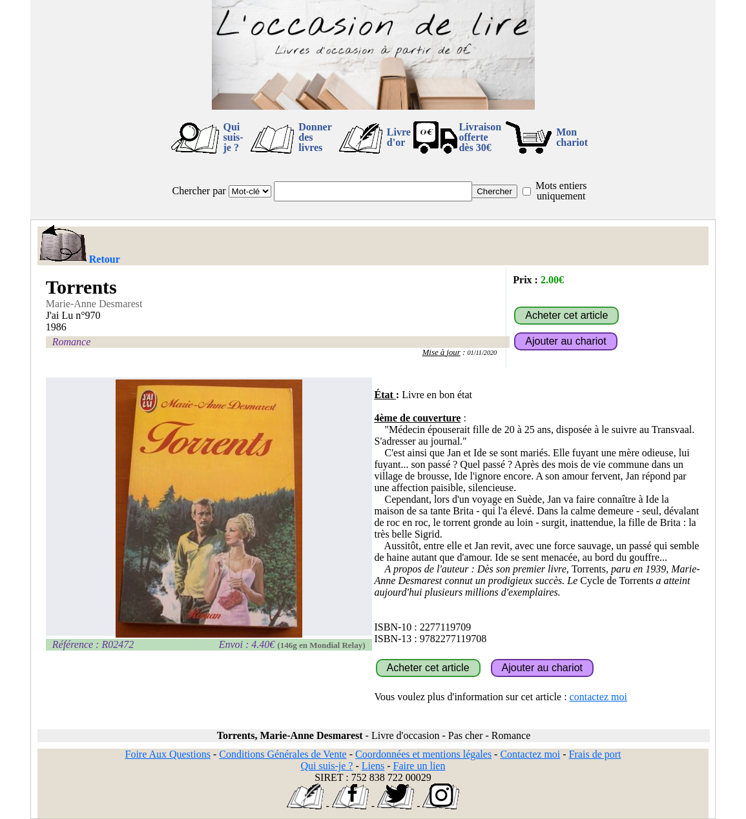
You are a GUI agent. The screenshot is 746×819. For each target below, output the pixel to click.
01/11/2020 (482, 352)
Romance (71, 341)
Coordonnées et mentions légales (423, 754)
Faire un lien (419, 765)
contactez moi (598, 696)
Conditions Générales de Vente (282, 754)
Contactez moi (530, 754)
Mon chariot (572, 137)
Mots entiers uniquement (561, 190)
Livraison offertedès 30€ (480, 137)
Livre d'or (399, 137)
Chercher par (199, 190)
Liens (373, 765)
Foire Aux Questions (168, 754)
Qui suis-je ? (233, 137)
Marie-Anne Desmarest (94, 303)
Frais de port (595, 754)
